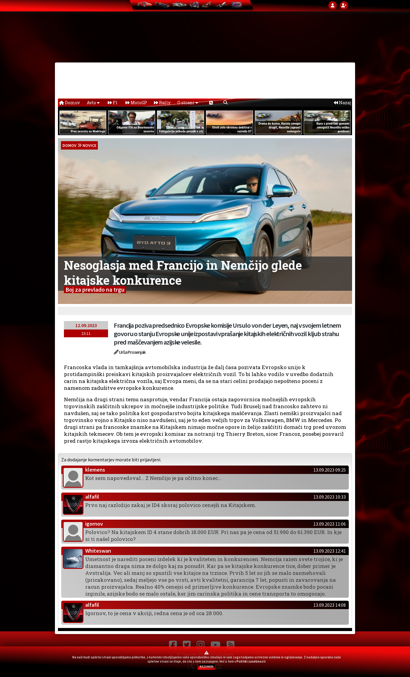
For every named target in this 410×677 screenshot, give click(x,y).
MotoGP (136, 102)
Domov (69, 102)
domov (69, 145)
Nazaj (342, 102)
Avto (93, 102)
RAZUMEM (206, 667)
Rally (162, 102)
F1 (112, 102)
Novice (89, 145)
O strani (187, 102)
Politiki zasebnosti (251, 661)
